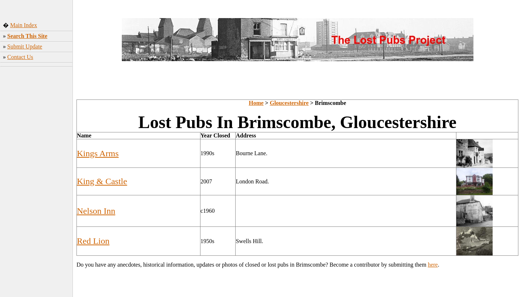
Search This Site (27, 36)
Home (256, 103)
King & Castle (102, 181)
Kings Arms (98, 153)
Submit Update (24, 46)
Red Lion (93, 241)
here (433, 265)
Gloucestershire (289, 103)
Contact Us (20, 57)
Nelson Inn (96, 211)
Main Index (23, 25)
